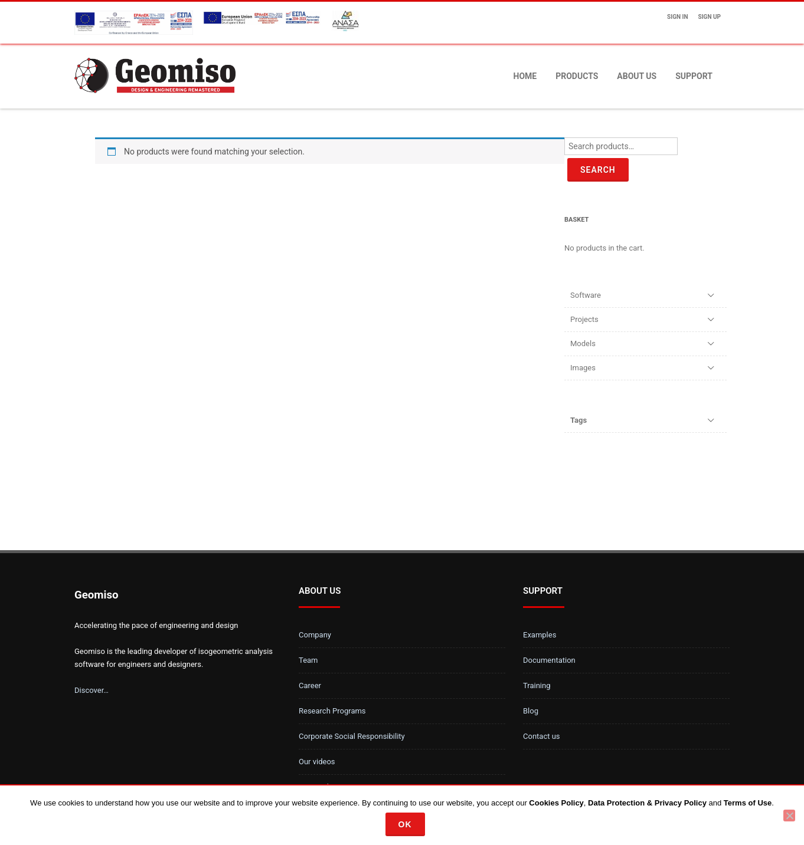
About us (636, 76)
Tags (578, 420)
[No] (789, 815)
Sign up (709, 17)
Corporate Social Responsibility (352, 736)
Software (585, 295)
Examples (539, 634)
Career (310, 685)
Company (315, 634)
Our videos (317, 761)
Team (308, 660)
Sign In (677, 17)
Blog (530, 710)
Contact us (541, 736)
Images (583, 367)
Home (525, 76)
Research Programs (332, 710)
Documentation (549, 660)
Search (598, 170)
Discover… (91, 690)
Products (576, 76)
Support (694, 76)
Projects (584, 319)
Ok (405, 824)
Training (536, 685)
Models (583, 343)
